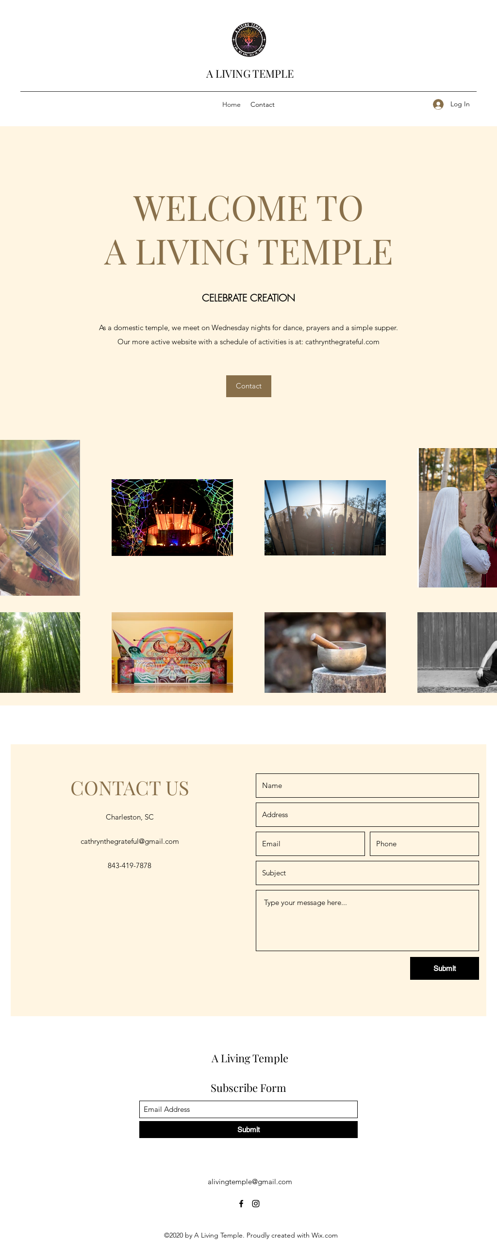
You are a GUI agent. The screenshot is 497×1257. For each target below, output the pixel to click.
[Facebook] (241, 1203)
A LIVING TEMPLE (250, 73)
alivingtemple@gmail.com (250, 1181)
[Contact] (248, 386)
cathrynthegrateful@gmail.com (130, 841)
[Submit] (444, 968)
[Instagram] (256, 1203)
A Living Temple (250, 1058)
